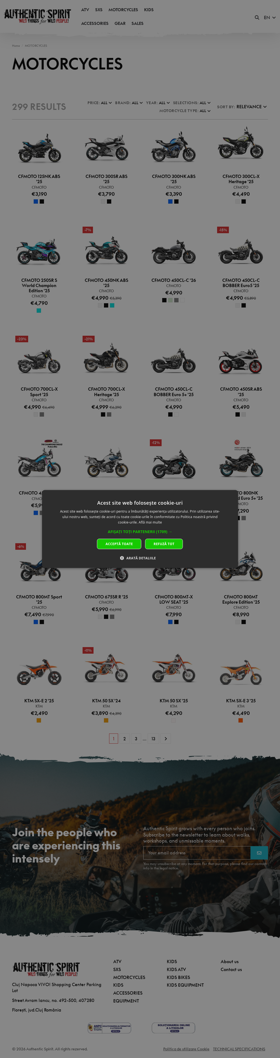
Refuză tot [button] (164, 543)
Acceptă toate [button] (119, 543)
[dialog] (140, 529)
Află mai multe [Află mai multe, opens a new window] (150, 522)
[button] (140, 531)
